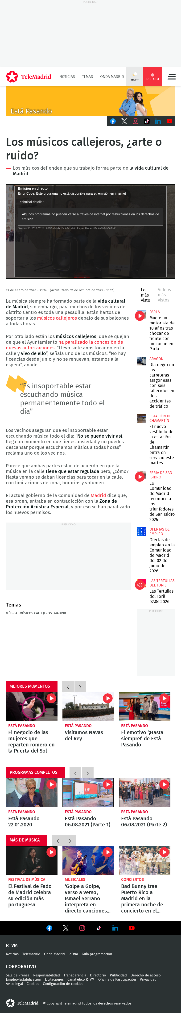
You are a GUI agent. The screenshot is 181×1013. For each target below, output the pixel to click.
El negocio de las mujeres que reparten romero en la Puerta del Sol (32, 706)
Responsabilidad (46, 975)
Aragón (156, 359)
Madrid (98, 495)
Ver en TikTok (98, 929)
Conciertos (132, 880)
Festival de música (26, 880)
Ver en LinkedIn (115, 928)
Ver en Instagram (82, 928)
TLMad (87, 77)
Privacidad (148, 979)
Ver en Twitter (65, 929)
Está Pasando (21, 726)
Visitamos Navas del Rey (88, 706)
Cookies (33, 984)
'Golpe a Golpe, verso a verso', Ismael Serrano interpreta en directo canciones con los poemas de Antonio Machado (88, 860)
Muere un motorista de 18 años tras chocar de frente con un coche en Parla (141, 314)
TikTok (146, 121)
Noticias (67, 77)
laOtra (73, 954)
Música (11, 613)
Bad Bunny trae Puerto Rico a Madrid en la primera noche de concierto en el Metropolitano (144, 860)
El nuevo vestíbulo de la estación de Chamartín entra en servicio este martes (141, 418)
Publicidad (118, 975)
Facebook (113, 121)
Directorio (98, 975)
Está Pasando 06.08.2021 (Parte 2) (144, 792)
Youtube (169, 121)
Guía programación (97, 954)
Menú (171, 76)
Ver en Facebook (49, 929)
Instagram (135, 121)
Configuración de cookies (63, 984)
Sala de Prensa (17, 975)
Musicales (75, 880)
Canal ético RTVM (81, 979)
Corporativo (21, 966)
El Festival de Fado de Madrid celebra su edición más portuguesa (32, 860)
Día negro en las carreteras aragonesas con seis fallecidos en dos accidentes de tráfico (141, 361)
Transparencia (75, 975)
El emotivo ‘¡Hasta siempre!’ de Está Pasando (144, 706)
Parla (154, 312)
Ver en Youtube (131, 928)
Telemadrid (31, 954)
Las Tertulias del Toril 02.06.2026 (141, 583)
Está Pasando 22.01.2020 (32, 792)
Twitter (124, 121)
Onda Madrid (112, 77)
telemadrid (22, 1003)
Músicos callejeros (36, 613)
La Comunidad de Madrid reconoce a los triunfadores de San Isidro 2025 (141, 475)
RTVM (12, 945)
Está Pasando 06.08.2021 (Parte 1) (88, 792)
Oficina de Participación (117, 979)
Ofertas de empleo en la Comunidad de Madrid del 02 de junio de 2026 (141, 531)
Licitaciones (54, 979)
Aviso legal (14, 984)
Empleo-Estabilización (23, 979)
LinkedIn (158, 121)
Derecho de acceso (146, 975)
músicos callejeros (57, 318)
